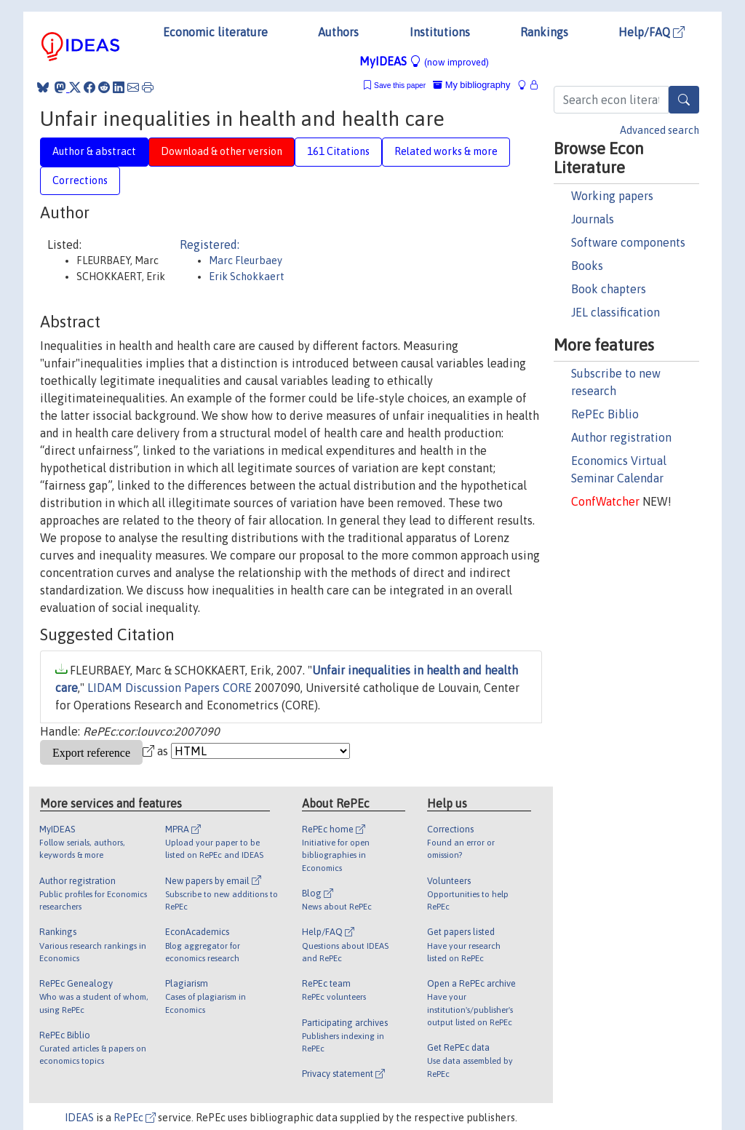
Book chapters (608, 288)
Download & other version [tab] (221, 151)
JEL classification (615, 312)
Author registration (621, 437)
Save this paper (400, 85)
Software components (628, 242)
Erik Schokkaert (246, 276)
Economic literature (215, 32)
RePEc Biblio (605, 414)
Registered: (209, 244)
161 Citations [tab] (338, 151)
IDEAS (79, 1117)
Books (587, 265)
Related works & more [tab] (446, 151)
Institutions (440, 32)
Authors (338, 32)
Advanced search (659, 130)
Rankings (544, 32)
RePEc (134, 1117)
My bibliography (471, 84)
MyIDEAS (424, 61)
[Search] (684, 100)
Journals (592, 219)
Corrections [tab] (80, 180)
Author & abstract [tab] (94, 151)
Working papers (612, 195)
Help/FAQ (651, 32)
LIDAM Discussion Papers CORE (169, 687)
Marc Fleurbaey (245, 260)
